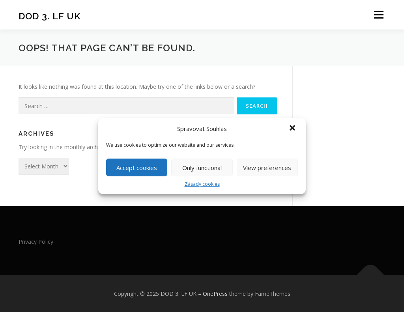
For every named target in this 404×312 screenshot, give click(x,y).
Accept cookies (136, 168)
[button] (293, 128)
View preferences (267, 168)
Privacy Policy (36, 241)
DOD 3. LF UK (49, 16)
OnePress (215, 293)
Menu (378, 15)
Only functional (202, 168)
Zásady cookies (202, 184)
